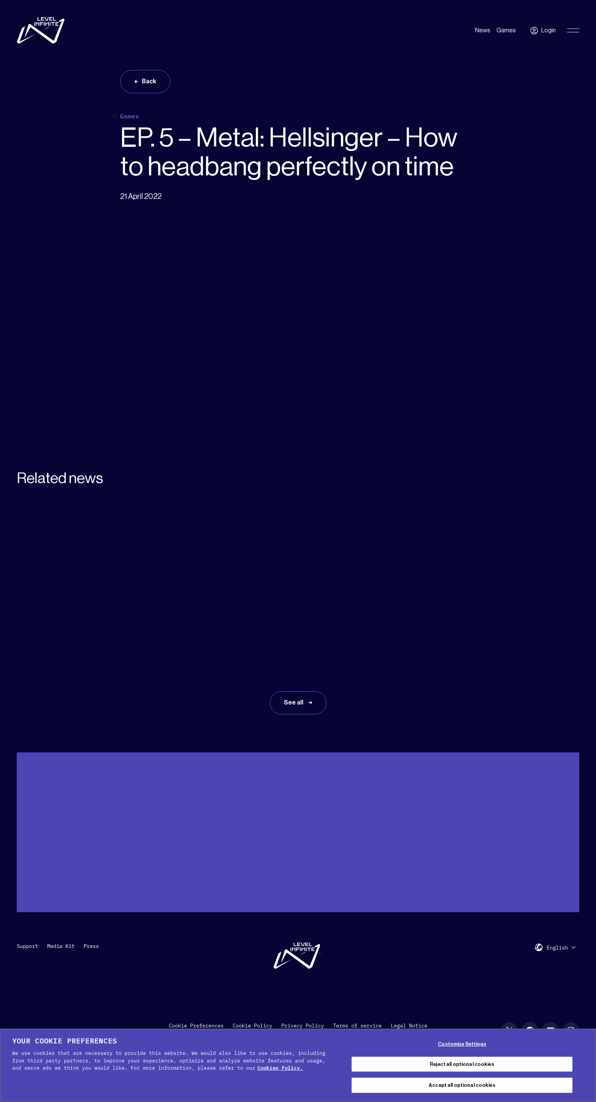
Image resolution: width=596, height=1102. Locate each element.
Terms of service (357, 1025)
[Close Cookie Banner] (583, 1064)
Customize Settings (462, 1044)
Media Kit (60, 946)
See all (294, 703)
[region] (298, 1065)
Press (91, 946)
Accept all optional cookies (462, 1085)
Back (149, 81)
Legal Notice (409, 1025)
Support (27, 946)
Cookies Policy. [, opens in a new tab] (280, 1068)
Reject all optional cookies (462, 1064)
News (482, 30)
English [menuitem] (557, 947)
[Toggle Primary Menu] (573, 30)
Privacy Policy (302, 1025)
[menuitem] (561, 947)
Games (506, 30)
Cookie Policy (252, 1025)
